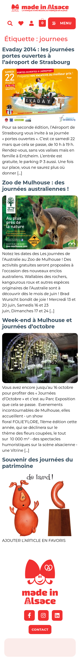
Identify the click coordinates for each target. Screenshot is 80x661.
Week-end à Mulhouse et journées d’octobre (37, 323)
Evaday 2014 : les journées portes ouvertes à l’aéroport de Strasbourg (38, 55)
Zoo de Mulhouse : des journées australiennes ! (35, 185)
